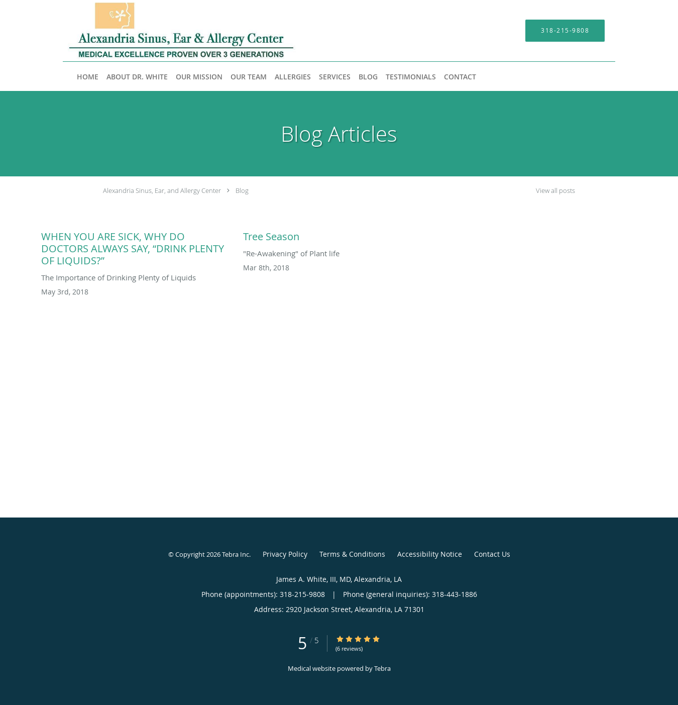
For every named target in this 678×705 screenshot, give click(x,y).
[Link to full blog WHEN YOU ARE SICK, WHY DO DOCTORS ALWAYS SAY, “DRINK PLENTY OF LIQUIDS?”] (137, 246)
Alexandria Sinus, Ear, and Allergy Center (162, 190)
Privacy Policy (285, 554)
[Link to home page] (167, 30)
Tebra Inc (235, 554)
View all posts (555, 190)
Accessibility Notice (429, 554)
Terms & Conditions (352, 554)
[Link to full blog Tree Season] (339, 234)
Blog (242, 190)
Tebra (382, 668)
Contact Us (492, 554)
